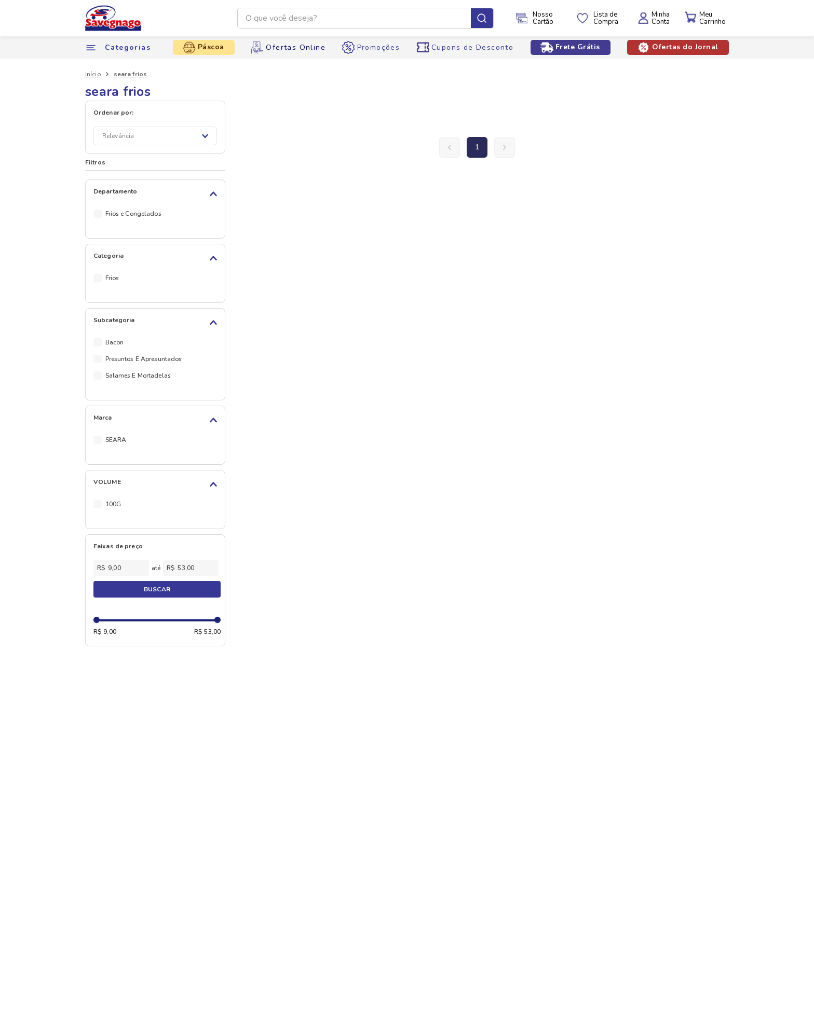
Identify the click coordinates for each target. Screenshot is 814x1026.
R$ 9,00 (104, 632)
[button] (157, 194)
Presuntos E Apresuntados (143, 359)
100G (113, 504)
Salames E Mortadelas (138, 375)
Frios (112, 278)
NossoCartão (543, 18)
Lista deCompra (605, 18)
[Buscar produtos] (482, 18)
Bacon (114, 342)
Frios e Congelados (133, 214)
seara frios (130, 74)
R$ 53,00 (207, 632)
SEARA (116, 440)
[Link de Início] (93, 74)
